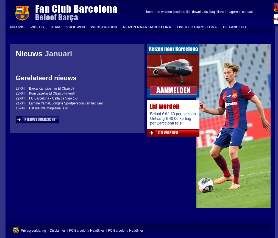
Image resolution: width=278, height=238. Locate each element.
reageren (233, 12)
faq (212, 12)
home (150, 12)
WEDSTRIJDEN (104, 27)
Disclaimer (57, 231)
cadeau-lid (182, 12)
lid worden (164, 12)
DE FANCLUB (234, 27)
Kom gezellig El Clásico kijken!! (52, 93)
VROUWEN (75, 27)
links (220, 12)
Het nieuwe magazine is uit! (49, 108)
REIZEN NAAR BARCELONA (147, 27)
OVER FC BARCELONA (197, 27)
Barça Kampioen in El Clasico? (51, 88)
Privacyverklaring (33, 231)
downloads (200, 12)
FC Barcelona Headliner (86, 231)
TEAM (55, 27)
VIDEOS (37, 27)
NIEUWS (17, 27)
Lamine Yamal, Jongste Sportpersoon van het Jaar (66, 103)
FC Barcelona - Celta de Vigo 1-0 (53, 98)
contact (247, 12)
